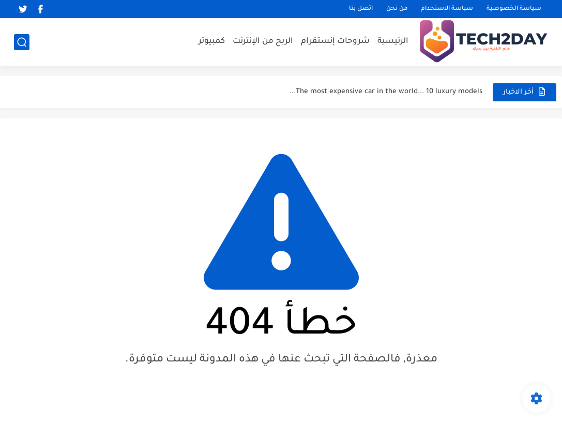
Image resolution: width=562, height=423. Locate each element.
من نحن (396, 9)
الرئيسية (392, 41)
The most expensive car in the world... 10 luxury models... (386, 92)
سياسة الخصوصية (514, 9)
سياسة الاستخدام (447, 9)
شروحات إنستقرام (335, 41)
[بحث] (21, 42)
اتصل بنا (361, 9)
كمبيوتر (212, 41)
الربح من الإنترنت (263, 41)
